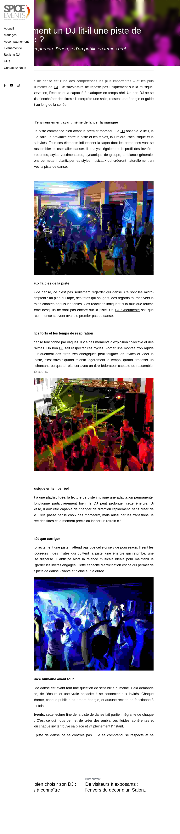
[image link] (17, 12)
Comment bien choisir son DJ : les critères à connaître (48, 795)
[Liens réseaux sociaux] (5, 85)
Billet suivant (101, 787)
